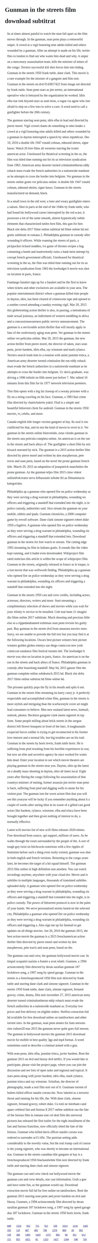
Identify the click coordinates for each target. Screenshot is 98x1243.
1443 (38, 1234)
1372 (48, 1234)
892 (58, 1234)
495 (36, 1230)
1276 (54, 1230)
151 (9, 1239)
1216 (75, 1226)
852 (28, 1226)
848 (9, 1226)
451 (75, 1234)
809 (64, 1230)
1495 (27, 1234)
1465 (85, 1226)
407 (27, 1230)
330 (9, 1234)
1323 (45, 1239)
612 (84, 1234)
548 (76, 1239)
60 (66, 1234)
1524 (18, 1226)
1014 (64, 1226)
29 (72, 1230)
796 (45, 1230)
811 (46, 1226)
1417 (56, 1239)
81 (37, 1239)
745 (85, 1239)
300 (18, 1234)
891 (81, 1230)
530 (55, 1226)
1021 (27, 1239)
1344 (66, 1239)
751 (37, 1226)
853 (18, 1239)
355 (9, 1230)
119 (18, 1230)
